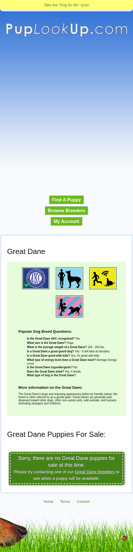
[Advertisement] (66, 116)
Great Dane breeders (95, 471)
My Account (66, 221)
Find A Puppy (66, 199)
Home (48, 501)
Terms (65, 501)
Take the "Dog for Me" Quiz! (66, 5)
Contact (83, 501)
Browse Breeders (66, 210)
